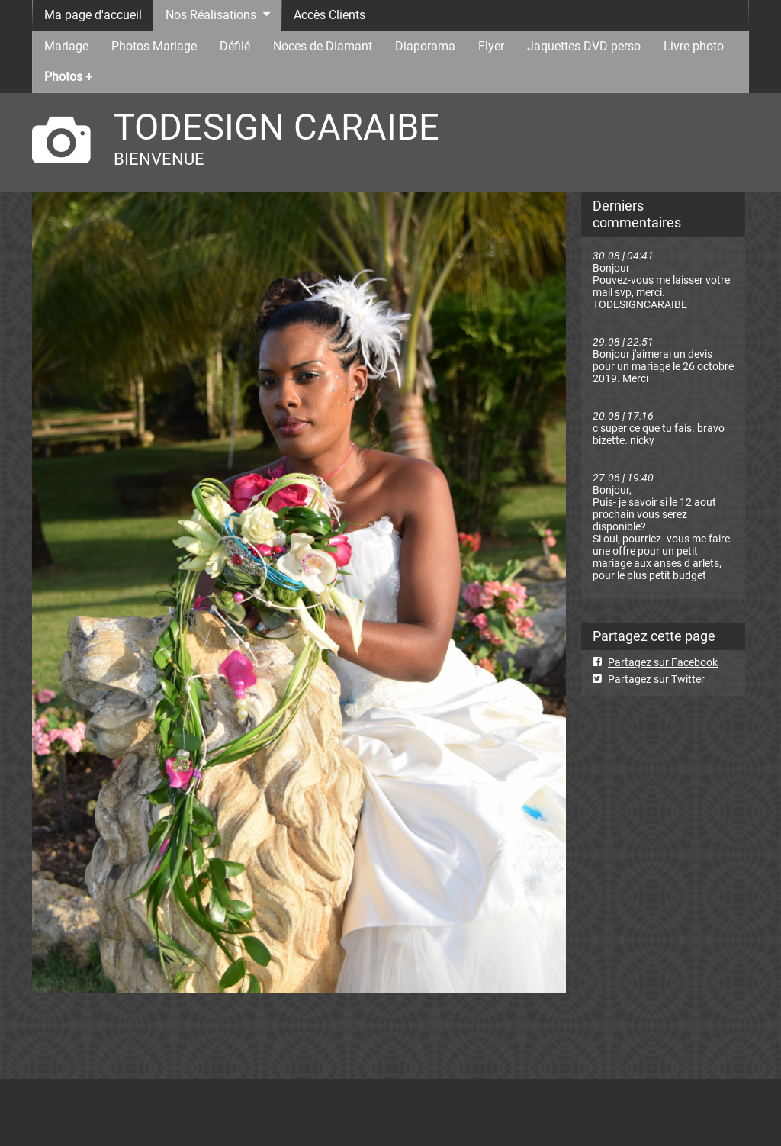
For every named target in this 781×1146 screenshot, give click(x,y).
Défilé (235, 46)
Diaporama (425, 46)
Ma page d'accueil (93, 15)
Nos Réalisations (211, 15)
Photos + (68, 76)
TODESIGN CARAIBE (276, 127)
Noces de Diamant (322, 46)
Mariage (66, 46)
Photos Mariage (154, 46)
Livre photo (694, 46)
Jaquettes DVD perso (584, 46)
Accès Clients (329, 15)
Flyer (491, 46)
